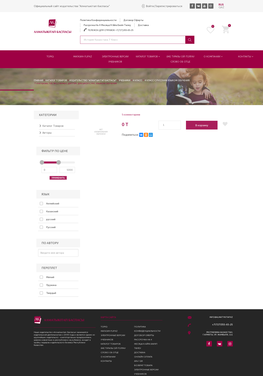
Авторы (47, 133)
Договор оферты (133, 20)
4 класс (137, 80)
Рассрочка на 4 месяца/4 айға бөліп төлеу (107, 25)
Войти (150, 6)
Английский (49, 204)
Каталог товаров (148, 56)
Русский (48, 228)
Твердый (48, 294)
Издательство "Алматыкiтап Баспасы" (92, 80)
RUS (221, 4)
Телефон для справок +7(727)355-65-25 (108, 30)
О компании (213, 56)
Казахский (49, 212)
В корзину (201, 126)
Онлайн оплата (143, 357)
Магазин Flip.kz (82, 56)
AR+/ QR (138, 361)
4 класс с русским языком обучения (167, 80)
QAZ (221, 7)
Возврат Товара (143, 365)
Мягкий (47, 278)
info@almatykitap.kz (221, 317)
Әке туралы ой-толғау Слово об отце (180, 59)
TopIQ (50, 56)
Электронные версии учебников (115, 59)
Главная (38, 80)
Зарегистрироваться (168, 6)
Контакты (245, 56)
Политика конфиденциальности (98, 20)
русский (47, 220)
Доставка (143, 25)
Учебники (124, 80)
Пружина (48, 286)
